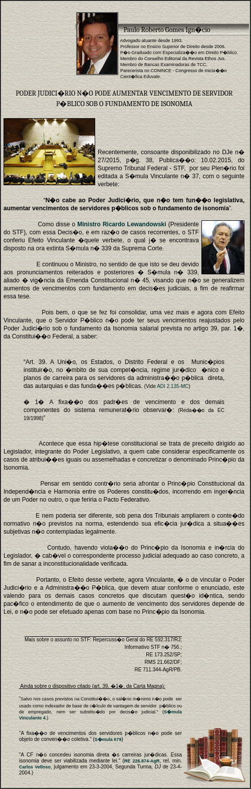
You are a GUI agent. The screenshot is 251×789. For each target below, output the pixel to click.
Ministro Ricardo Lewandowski (121, 224)
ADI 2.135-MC (172, 386)
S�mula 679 (108, 739)
